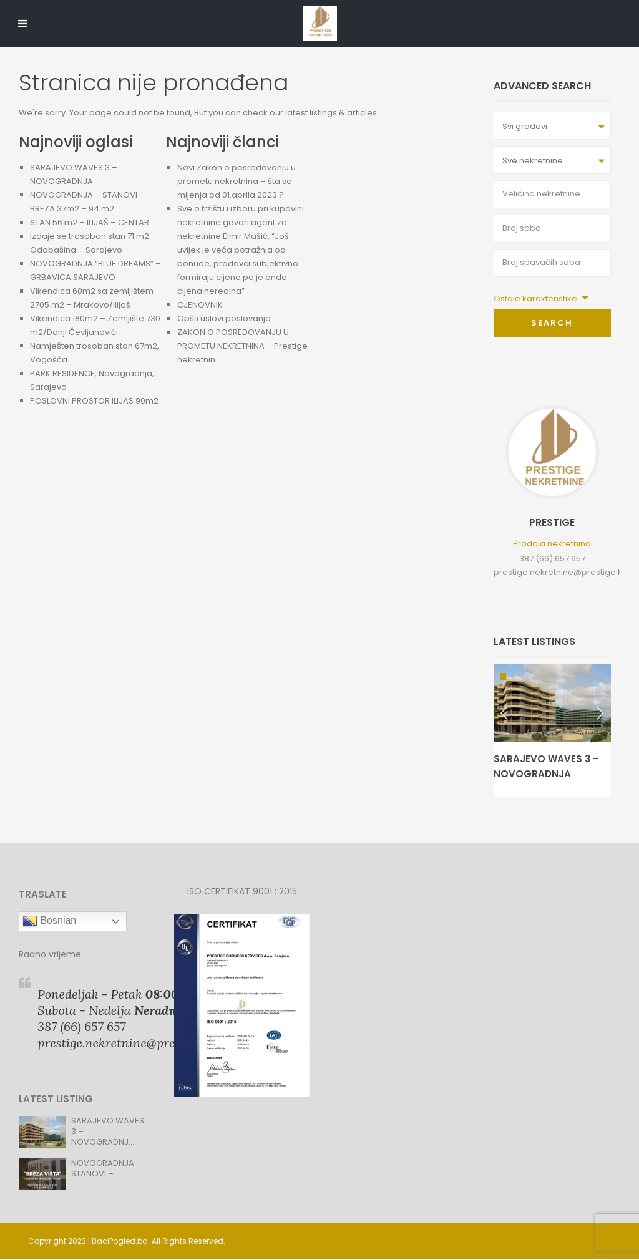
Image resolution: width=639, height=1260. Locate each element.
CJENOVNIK (200, 305)
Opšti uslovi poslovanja (224, 318)
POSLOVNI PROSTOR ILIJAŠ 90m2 (94, 401)
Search (552, 323)
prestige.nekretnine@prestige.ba (561, 572)
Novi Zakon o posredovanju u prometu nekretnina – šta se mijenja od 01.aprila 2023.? (236, 181)
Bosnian (49, 921)
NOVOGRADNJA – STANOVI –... (106, 1168)
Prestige (552, 522)
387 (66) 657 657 (552, 559)
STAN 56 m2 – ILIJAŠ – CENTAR (89, 222)
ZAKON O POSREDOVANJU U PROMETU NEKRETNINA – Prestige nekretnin (242, 346)
